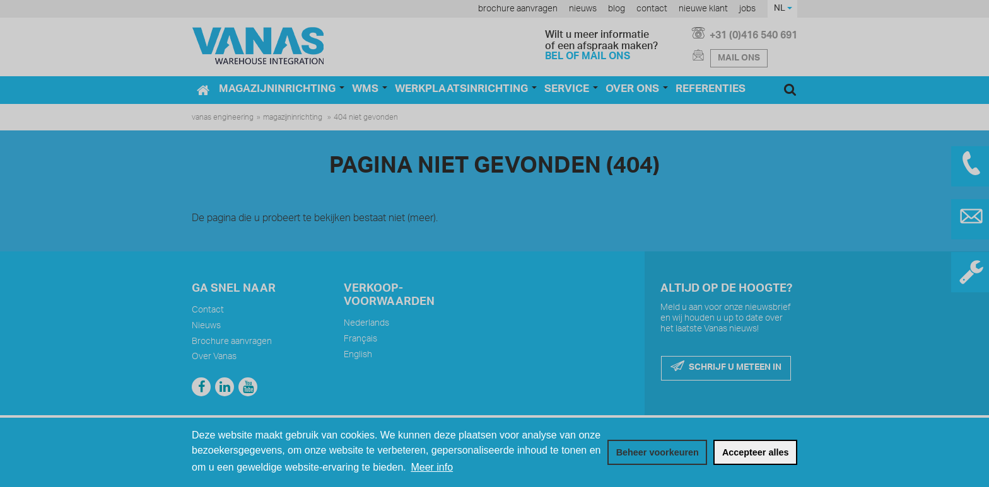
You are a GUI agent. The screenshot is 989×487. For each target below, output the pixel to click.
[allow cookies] (755, 452)
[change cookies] (657, 452)
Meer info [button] (432, 467)
